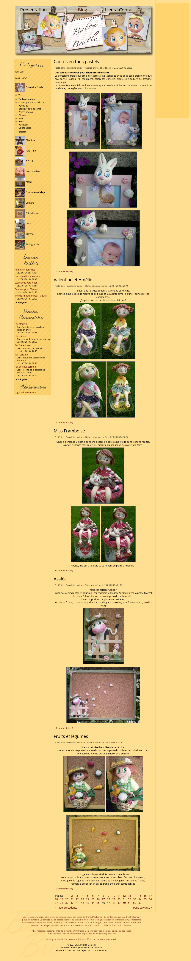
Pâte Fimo (25, 150)
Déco (23, 223)
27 (103, 899)
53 (139, 902)
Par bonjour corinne (25, 366)
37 (56, 902)
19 (61, 899)
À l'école (24, 161)
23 (82, 899)
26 (98, 899)
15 (139, 895)
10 (113, 895)
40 (72, 902)
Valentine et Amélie (73, 280)
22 (77, 899)
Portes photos (25, 112)
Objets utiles (24, 127)
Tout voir (19, 71)
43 (87, 902)
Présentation (33, 10)
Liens (110, 10)
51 (129, 902)
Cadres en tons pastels (76, 62)
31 (124, 899)
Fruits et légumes (71, 736)
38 (61, 902)
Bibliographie (27, 244)
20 (66, 899)
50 (124, 902)
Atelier (23, 181)
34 (139, 899)
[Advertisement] (172, 60)
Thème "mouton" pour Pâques (31, 295)
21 (72, 899)
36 (150, 899)
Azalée (60, 579)
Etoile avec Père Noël (26, 282)
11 (119, 895)
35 (145, 899)
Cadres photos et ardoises (31, 102)
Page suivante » (142, 907)
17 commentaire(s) (64, 422)
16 (145, 895)
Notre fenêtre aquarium (27, 276)
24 (87, 899)
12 (124, 895)
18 (56, 899)
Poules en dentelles (25, 269)
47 (108, 902)
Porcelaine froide (29, 87)
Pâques (22, 115)
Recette (22, 131)
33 (134, 899)
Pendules (23, 105)
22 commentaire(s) (64, 570)
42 (82, 902)
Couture (24, 202)
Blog (82, 10)
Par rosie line (21, 354)
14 (134, 895)
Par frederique (22, 345)
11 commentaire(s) (64, 728)
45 (98, 902)
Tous (20, 95)
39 (66, 902)
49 (119, 902)
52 (134, 902)
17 (150, 895)
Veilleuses (23, 124)
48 (113, 902)
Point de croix (27, 213)
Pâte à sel (25, 140)
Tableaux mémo (26, 99)
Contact (127, 10)
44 (92, 902)
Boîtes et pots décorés (29, 108)
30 (119, 899)
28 (108, 899)
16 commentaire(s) (64, 271)
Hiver (21, 121)
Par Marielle (21, 324)
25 (92, 899)
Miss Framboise (69, 431)
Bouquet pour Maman (26, 289)
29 (113, 899)
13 (129, 895)
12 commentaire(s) (64, 888)
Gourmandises (28, 171)
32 (129, 899)
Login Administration (25, 392)
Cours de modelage (30, 192)
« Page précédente (66, 907)
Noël (20, 118)
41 (77, 902)
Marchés (25, 234)
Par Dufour (20, 336)
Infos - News (21, 78)
